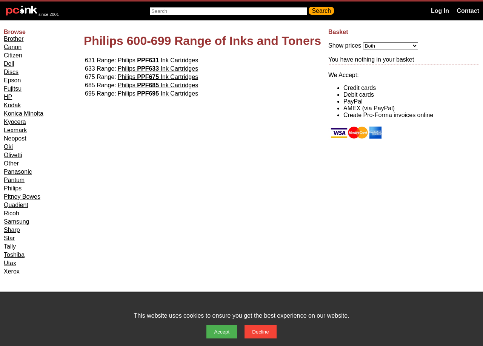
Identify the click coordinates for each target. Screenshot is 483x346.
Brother (13, 39)
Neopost (15, 138)
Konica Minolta (23, 113)
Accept (221, 332)
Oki (8, 147)
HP (8, 97)
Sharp (12, 230)
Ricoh (11, 213)
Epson (12, 80)
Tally (10, 246)
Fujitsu (13, 88)
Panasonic (18, 171)
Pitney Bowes (22, 196)
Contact (468, 11)
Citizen (13, 55)
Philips (13, 188)
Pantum (14, 180)
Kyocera (15, 122)
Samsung (16, 221)
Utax (10, 263)
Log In (440, 11)
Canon (13, 47)
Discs (11, 72)
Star (9, 238)
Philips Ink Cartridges (158, 60)
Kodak (12, 105)
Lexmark (15, 130)
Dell (9, 63)
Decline (260, 332)
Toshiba (14, 255)
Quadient (16, 205)
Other (11, 163)
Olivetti (13, 155)
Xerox (12, 271)
